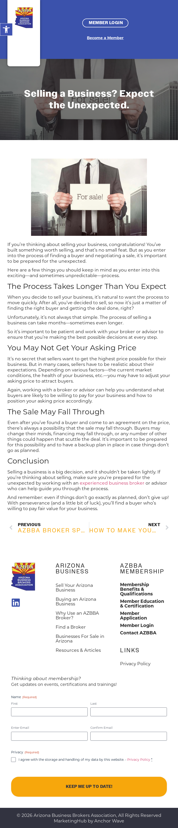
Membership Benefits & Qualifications (136, 589)
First (14, 703)
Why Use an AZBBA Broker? (77, 615)
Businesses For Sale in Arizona (80, 638)
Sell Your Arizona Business (74, 587)
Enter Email (20, 727)
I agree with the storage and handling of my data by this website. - (85, 759)
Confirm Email (101, 727)
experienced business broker (112, 483)
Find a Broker (71, 627)
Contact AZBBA (138, 633)
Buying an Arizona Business (76, 601)
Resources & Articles (78, 650)
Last (93, 703)
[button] (6, 29)
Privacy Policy (138, 759)
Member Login (137, 625)
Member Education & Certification (142, 603)
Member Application (133, 615)
